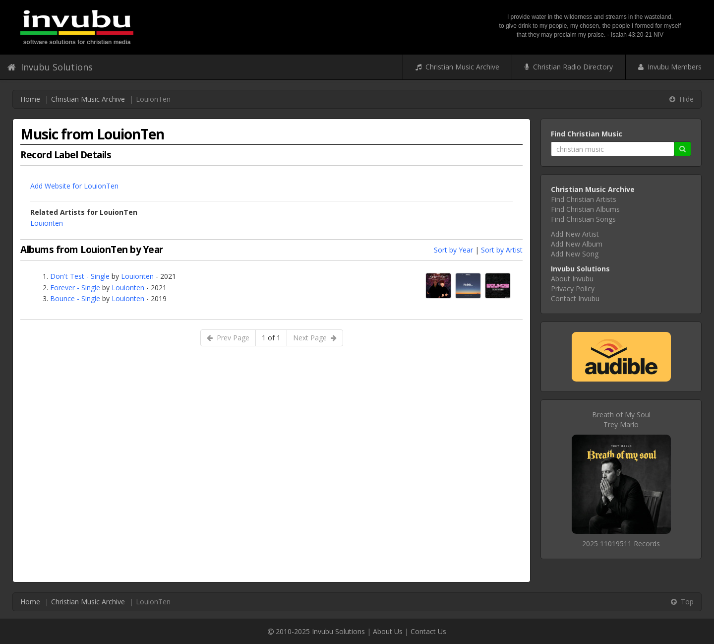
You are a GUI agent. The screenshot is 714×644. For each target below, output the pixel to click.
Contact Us (428, 631)
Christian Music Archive (457, 66)
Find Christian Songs (583, 219)
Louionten (46, 223)
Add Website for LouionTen (74, 186)
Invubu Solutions (50, 67)
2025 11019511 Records (621, 543)
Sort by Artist (502, 250)
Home (30, 99)
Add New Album (576, 244)
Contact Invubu (575, 298)
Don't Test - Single (80, 276)
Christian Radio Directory (569, 66)
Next (315, 337)
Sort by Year (453, 250)
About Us (388, 631)
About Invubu (572, 278)
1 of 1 (271, 337)
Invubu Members (670, 66)
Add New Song (574, 253)
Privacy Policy (573, 288)
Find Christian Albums (585, 209)
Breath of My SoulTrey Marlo (621, 419)
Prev (228, 337)
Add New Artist (575, 234)
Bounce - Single (75, 298)
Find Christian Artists (583, 199)
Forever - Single (75, 287)
